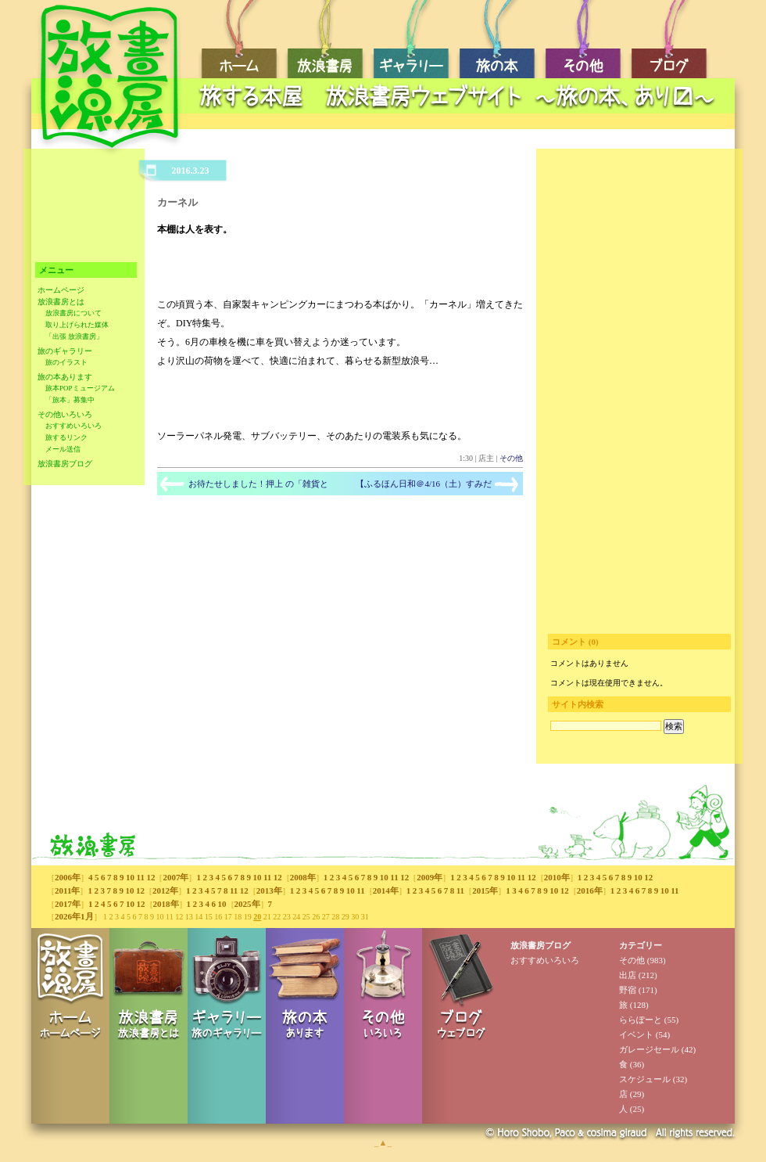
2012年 (165, 890)
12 (150, 877)
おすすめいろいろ (73, 426)
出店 (627, 975)
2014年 (386, 890)
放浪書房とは (61, 301)
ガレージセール (649, 1049)
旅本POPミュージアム (80, 388)
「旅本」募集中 (70, 400)
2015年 (485, 890)
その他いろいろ (65, 414)
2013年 (269, 890)
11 (141, 877)
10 (130, 877)
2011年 (67, 890)
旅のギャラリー (65, 351)
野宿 (627, 990)
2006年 (68, 877)
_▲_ (383, 1142)
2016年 (590, 890)
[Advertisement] (461, 122)
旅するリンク (66, 437)
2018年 (166, 903)
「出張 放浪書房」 (74, 336)
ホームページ (61, 290)
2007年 (175, 877)
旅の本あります (65, 376)
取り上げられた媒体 (77, 325)
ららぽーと (640, 1019)
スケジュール (645, 1079)
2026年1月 (74, 916)
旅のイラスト (66, 362)
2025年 (247, 903)
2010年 (557, 877)
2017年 (68, 903)
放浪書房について (73, 313)
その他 (511, 458)
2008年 (303, 877)
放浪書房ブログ (65, 463)
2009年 (429, 877)
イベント (636, 1034)
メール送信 (63, 449)
